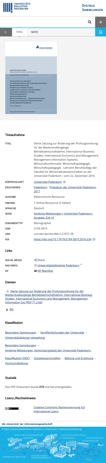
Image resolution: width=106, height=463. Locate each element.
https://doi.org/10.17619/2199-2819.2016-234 (62, 239)
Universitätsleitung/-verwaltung (25, 337)
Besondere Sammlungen (20, 332)
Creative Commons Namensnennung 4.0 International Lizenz (59, 409)
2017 (37, 191)
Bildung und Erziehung (79, 358)
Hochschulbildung (16, 363)
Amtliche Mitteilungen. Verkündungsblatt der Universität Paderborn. (48, 350)
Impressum (51, 429)
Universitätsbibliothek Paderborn (26, 429)
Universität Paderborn (48, 182)
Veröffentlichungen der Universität (62, 332)
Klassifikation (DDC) (17, 358)
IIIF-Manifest (45, 271)
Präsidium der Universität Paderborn (72, 187)
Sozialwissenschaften (47, 358)
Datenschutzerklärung (70, 429)
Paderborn (40, 187)
